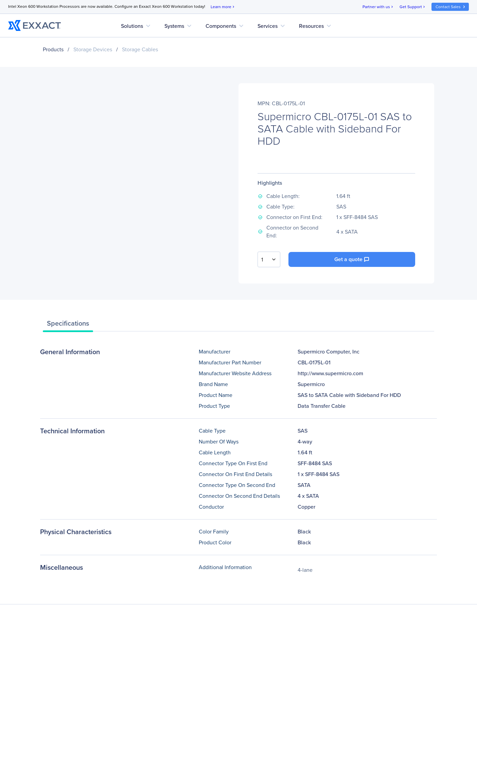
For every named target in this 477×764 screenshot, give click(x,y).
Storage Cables (140, 49)
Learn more (223, 7)
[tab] (68, 325)
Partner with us (378, 7)
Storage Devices (92, 49)
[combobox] (269, 259)
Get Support (413, 7)
